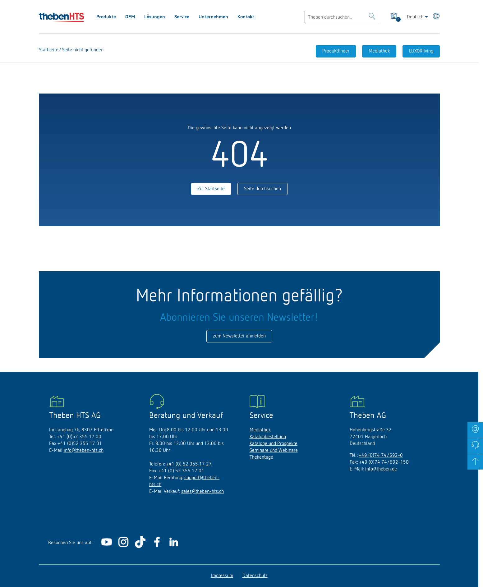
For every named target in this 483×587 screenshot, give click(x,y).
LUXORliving (421, 51)
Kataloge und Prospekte (273, 443)
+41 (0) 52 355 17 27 (189, 464)
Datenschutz (255, 575)
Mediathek (379, 51)
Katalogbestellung (268, 436)
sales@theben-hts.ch (202, 491)
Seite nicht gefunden (82, 50)
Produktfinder (335, 51)
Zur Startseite (211, 188)
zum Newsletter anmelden (239, 336)
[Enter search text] (342, 17)
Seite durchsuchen (262, 188)
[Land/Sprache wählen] (435, 17)
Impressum (222, 575)
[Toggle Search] (372, 17)
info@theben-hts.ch (84, 450)
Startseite (49, 50)
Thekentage (261, 457)
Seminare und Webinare (274, 450)
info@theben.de (381, 469)
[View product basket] (394, 17)
